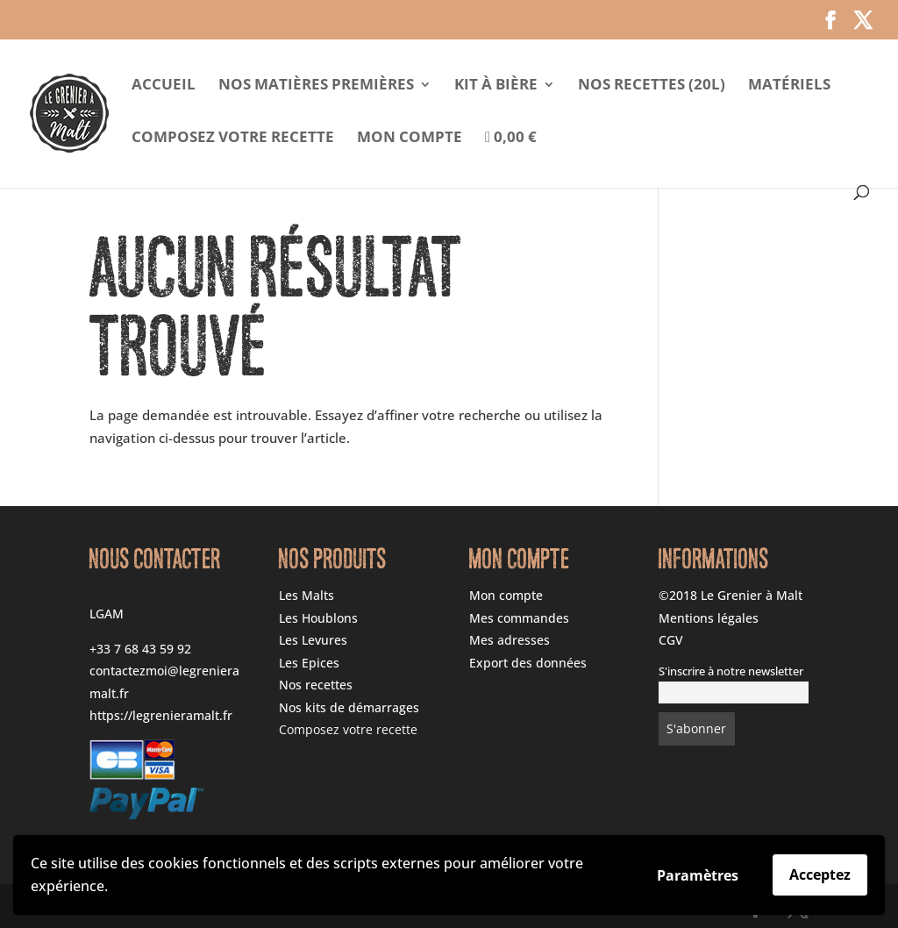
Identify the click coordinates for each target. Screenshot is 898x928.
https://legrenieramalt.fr (160, 715)
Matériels (789, 86)
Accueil (164, 86)
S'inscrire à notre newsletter (731, 671)
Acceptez (820, 874)
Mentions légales (709, 618)
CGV (671, 640)
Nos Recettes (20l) (651, 86)
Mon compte (409, 138)
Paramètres (697, 875)
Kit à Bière (496, 86)
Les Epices (309, 662)
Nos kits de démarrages (349, 707)
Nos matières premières (316, 86)
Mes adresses (509, 640)
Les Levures (313, 640)
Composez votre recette (233, 138)
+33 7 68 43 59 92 (140, 648)
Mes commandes (519, 618)
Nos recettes (316, 684)
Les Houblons (318, 618)
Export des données (528, 662)
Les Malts (306, 595)
